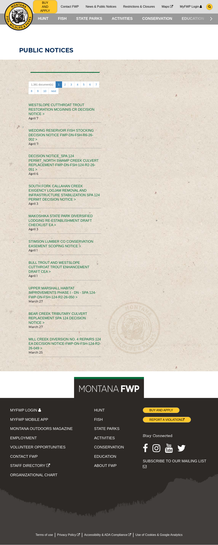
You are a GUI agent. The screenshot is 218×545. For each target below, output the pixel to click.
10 (44, 92)
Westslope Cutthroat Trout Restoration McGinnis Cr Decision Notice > (61, 110)
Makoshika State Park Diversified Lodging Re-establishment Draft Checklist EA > (61, 221)
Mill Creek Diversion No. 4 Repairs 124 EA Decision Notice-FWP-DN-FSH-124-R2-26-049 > (65, 344)
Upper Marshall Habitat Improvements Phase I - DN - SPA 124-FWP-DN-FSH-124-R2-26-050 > (62, 293)
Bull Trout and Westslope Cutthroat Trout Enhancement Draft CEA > (59, 268)
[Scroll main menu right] (211, 18)
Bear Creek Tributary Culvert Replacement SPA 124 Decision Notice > (58, 319)
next (53, 92)
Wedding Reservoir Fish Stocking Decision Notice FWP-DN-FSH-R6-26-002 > (61, 136)
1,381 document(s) (42, 85)
